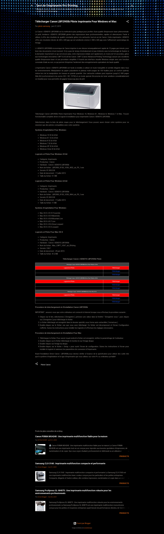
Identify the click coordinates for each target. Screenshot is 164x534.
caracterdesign (88, 528)
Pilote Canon (46, 365)
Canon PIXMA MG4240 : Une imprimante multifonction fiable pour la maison (71, 436)
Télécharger (116, 271)
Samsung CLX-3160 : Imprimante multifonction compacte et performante (70, 463)
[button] (127, 22)
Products (124, 456)
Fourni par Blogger (82, 523)
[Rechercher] (132, 6)
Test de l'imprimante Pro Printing (57, 5)
